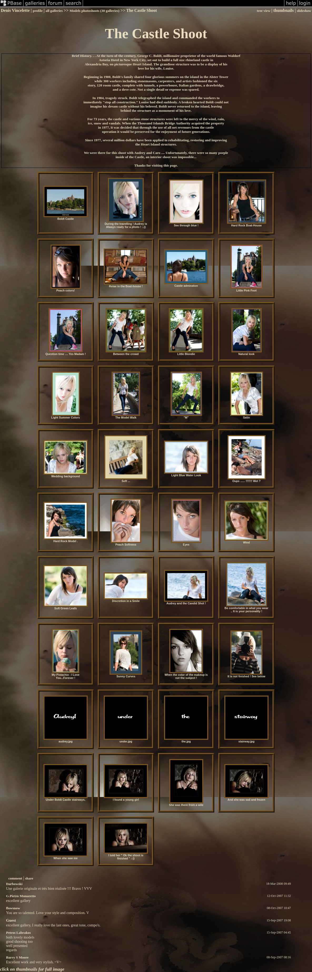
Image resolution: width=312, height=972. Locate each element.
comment (15, 878)
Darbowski (14, 884)
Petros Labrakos (18, 933)
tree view (263, 11)
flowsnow (13, 908)
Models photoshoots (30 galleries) (94, 11)
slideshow (304, 11)
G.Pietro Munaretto (21, 896)
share (29, 878)
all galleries (54, 11)
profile (38, 11)
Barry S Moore (17, 957)
